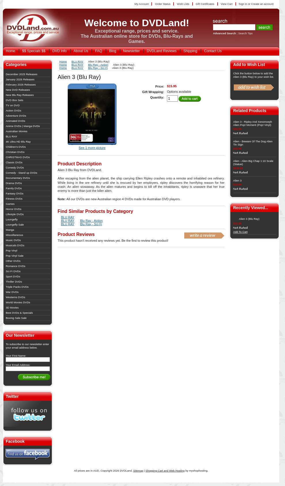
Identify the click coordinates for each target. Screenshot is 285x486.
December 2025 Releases (21, 74)
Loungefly (12, 219)
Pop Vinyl (11, 250)
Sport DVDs (13, 276)
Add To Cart (240, 231)
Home (63, 61)
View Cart (227, 3)
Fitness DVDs (14, 198)
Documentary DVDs (18, 177)
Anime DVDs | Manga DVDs (23, 126)
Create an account (262, 3)
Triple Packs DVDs (17, 286)
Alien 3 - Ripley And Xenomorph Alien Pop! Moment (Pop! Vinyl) (252, 123)
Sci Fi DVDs (13, 271)
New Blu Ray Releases (20, 95)
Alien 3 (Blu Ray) (249, 218)
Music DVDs (13, 240)
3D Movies (12, 307)
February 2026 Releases (21, 84)
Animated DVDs (15, 120)
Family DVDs (14, 188)
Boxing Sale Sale (16, 317)
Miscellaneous (14, 235)
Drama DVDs (14, 183)
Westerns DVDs (15, 297)
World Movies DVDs (18, 302)
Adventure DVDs (16, 115)
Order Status (162, 3)
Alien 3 (237, 180)
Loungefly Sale (15, 224)
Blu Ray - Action (98, 64)
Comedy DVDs (15, 167)
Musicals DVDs (15, 245)
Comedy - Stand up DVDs (21, 172)
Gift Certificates (205, 3)
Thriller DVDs (14, 281)
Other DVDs (13, 260)
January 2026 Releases (20, 79)
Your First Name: (16, 355)
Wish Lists (183, 3)
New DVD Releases (18, 89)
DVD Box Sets (14, 100)
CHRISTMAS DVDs (18, 157)
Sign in (243, 3)
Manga (10, 229)
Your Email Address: (18, 364)
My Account (141, 3)
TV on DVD (13, 105)
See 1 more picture (92, 148)
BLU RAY (11, 136)
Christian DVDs (15, 152)
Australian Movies (16, 131)
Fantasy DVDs (14, 193)
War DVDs (12, 292)
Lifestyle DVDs (15, 214)
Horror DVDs (13, 209)
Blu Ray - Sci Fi (98, 67)
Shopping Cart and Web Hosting (165, 470)
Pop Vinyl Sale (15, 255)
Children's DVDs (16, 146)
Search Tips (245, 33)
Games (10, 203)
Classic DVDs (14, 162)
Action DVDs (13, 110)
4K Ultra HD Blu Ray (18, 141)
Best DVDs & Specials (19, 312)
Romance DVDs (15, 266)
